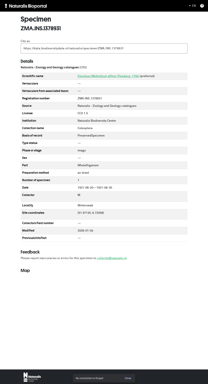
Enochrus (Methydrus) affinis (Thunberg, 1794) (108, 76)
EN (192, 6)
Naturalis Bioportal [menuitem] (28, 5)
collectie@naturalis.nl (112, 258)
